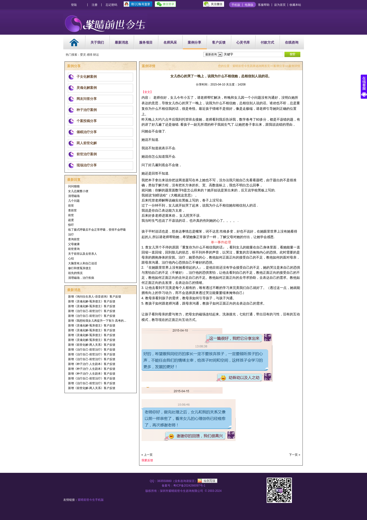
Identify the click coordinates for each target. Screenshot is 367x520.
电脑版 (249, 4)
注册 (94, 4)
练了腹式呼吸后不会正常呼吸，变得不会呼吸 (97, 229)
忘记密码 (111, 4)
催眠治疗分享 (87, 132)
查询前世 (74, 239)
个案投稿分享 (87, 121)
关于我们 (97, 42)
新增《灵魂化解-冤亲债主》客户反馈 (91, 301)
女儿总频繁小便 (78, 191)
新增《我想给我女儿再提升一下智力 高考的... (97, 320)
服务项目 (146, 42)
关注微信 (216, 4)
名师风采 (170, 42)
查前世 (72, 210)
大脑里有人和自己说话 (82, 263)
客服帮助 (264, 4)
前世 (71, 205)
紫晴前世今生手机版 (91, 499)
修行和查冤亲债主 (79, 268)
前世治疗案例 (87, 154)
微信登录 (168, 4)
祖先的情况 (75, 273)
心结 (71, 258)
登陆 (74, 4)
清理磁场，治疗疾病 (81, 278)
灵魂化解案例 (87, 88)
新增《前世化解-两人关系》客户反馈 (91, 344)
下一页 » (294, 454)
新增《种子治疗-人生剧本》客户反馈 (91, 364)
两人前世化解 (87, 143)
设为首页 (280, 4)
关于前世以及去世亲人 (82, 253)
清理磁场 (74, 196)
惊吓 (71, 225)
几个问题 (74, 200)
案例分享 (194, 42)
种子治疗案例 (87, 110)
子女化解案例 (87, 76)
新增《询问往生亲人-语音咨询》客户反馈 (94, 296)
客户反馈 (218, 42)
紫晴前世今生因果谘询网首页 (251, 66)
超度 (71, 220)
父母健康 (74, 244)
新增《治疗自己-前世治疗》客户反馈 (91, 311)
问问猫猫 (74, 186)
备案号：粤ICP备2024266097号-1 (183, 485)
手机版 (236, 4)
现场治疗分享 (87, 165)
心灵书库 (243, 42)
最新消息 (121, 42)
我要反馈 (147, 460)
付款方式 (267, 42)
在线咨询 (291, 42)
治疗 (71, 234)
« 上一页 (147, 454)
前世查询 (74, 249)
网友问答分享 (87, 99)
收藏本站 (295, 4)
